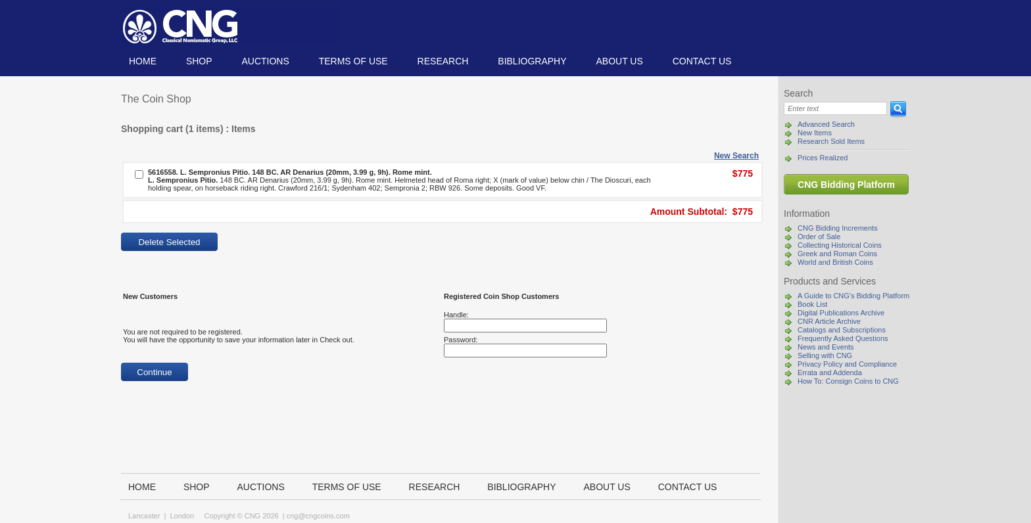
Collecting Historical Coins (840, 245)
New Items (815, 133)
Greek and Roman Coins (837, 254)
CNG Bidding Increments (838, 228)
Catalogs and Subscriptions (842, 330)
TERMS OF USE (353, 61)
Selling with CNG (825, 355)
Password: (460, 340)
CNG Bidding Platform (846, 184)
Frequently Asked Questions (843, 338)
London (182, 516)
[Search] (835, 108)
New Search (736, 155)
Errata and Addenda (830, 372)
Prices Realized (823, 158)
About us (619, 61)
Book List (812, 304)
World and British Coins (835, 262)
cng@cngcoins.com (318, 516)
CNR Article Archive (829, 321)
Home (142, 61)
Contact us (702, 61)
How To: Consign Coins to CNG (848, 381)
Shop (199, 61)
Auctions (265, 61)
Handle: (456, 315)
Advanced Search (826, 124)
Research (443, 61)
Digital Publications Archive (841, 313)
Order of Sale (819, 236)
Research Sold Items (831, 141)
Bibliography (532, 61)
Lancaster (144, 516)
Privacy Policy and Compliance (847, 364)
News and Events (826, 347)
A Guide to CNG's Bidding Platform (853, 296)
